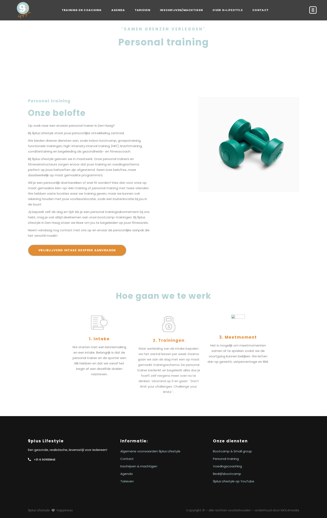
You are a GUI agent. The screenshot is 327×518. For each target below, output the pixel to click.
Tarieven (127, 481)
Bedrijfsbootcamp (227, 474)
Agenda (126, 474)
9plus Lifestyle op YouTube (233, 481)
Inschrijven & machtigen (138, 466)
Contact (127, 459)
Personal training (226, 459)
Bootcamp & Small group (232, 451)
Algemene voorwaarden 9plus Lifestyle (150, 451)
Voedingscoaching (227, 466)
